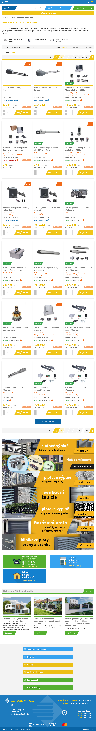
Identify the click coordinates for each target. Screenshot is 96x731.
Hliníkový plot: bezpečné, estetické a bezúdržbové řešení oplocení (47, 621)
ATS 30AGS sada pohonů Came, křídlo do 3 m (77, 388)
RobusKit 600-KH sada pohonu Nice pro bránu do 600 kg (15, 148)
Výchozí (64, 47)
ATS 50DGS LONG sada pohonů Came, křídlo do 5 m (77, 328)
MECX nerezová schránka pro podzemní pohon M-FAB (14, 268)
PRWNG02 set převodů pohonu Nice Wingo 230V (15, 328)
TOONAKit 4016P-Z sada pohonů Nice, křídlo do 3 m (78, 268)
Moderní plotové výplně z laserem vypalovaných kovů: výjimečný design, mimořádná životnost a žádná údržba (79, 622)
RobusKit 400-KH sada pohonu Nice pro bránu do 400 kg (77, 88)
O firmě (30, 657)
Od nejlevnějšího (75, 47)
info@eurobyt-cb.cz (80, 703)
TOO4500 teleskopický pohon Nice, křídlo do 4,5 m (46, 148)
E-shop (13, 17)
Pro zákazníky (33, 680)
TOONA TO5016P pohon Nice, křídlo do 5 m (46, 268)
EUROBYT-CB (5, 17)
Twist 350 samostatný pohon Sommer (15, 88)
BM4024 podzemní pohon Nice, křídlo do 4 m (77, 208)
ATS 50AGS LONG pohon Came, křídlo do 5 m (15, 388)
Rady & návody (33, 687)
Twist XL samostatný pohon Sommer (45, 88)
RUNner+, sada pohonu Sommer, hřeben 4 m (47, 208)
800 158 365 (85, 700)
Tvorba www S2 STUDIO (88, 729)
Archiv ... (89, 591)
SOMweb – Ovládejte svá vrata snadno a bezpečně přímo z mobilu (17, 619)
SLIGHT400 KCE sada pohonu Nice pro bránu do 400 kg (78, 148)
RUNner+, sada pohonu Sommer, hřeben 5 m (16, 208)
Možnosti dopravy (35, 672)
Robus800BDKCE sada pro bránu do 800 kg (47, 328)
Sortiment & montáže (36, 649)
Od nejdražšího (87, 47)
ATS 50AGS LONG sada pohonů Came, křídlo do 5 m (46, 388)
